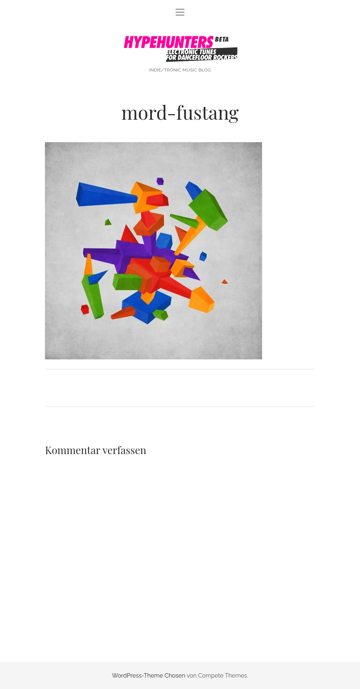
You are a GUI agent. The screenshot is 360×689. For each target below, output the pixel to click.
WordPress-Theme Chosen (148, 675)
